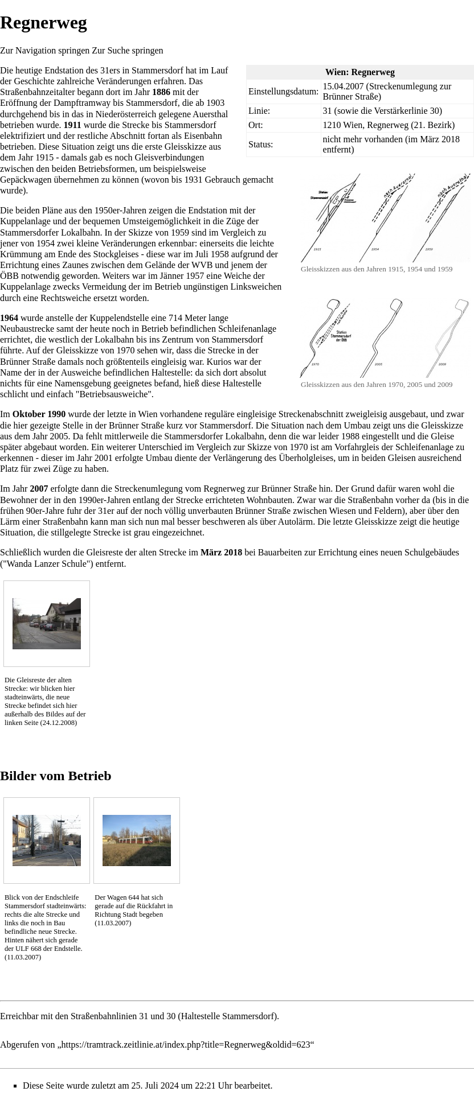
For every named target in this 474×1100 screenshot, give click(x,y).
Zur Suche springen (127, 50)
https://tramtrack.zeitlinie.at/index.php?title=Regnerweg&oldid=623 (186, 1044)
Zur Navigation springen (44, 50)
